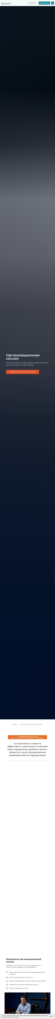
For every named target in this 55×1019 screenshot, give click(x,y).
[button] (44, 3)
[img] (6, 3)
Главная (14, 724)
